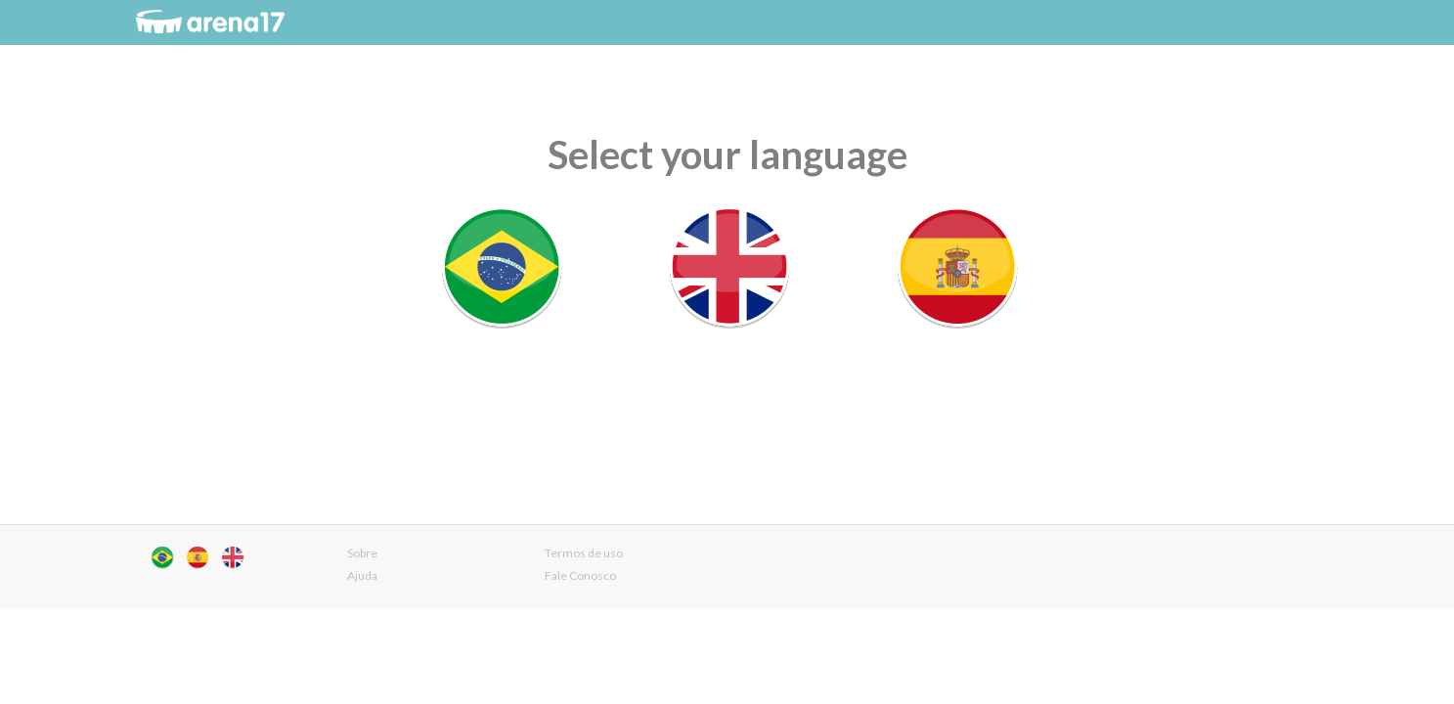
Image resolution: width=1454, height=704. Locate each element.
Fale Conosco (580, 575)
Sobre (362, 553)
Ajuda (362, 575)
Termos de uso (584, 553)
